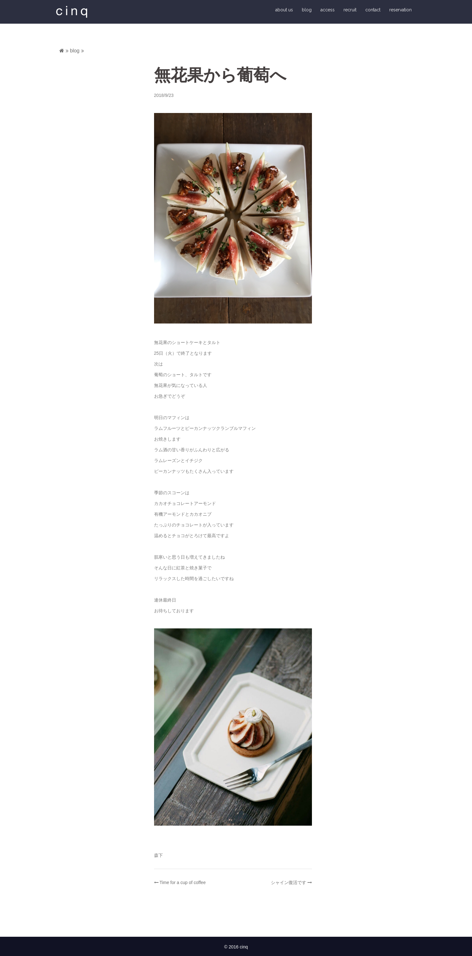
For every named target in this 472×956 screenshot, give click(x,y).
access (327, 10)
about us (284, 10)
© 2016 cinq (236, 947)
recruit (350, 10)
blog (307, 10)
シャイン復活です (288, 883)
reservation (400, 10)
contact (372, 10)
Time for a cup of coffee (182, 883)
